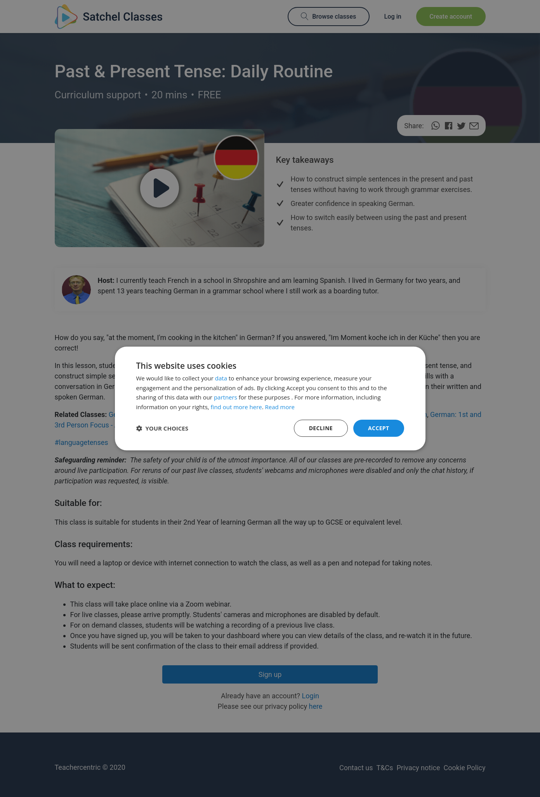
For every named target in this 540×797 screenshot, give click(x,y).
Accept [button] (378, 428)
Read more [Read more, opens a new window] (280, 407)
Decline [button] (321, 428)
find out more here (236, 407)
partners (225, 397)
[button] (162, 428)
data (221, 378)
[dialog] (270, 398)
